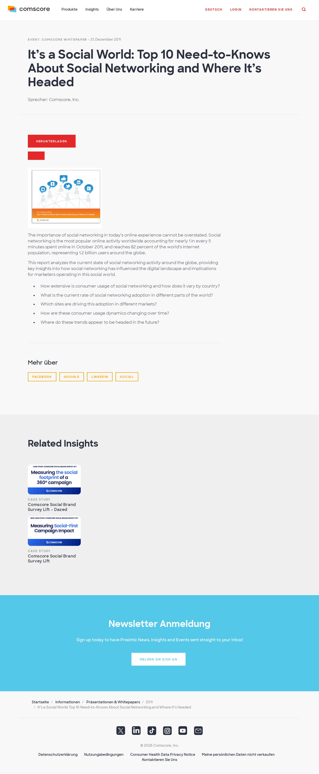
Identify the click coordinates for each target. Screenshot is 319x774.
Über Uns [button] (114, 9)
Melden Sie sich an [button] (158, 659)
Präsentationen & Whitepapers (113, 702)
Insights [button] (92, 9)
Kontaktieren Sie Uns (159, 759)
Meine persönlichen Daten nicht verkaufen (238, 754)
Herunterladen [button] (51, 141)
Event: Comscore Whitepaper (57, 39)
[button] (213, 12)
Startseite (40, 702)
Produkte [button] (70, 9)
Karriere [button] (137, 9)
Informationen (67, 702)
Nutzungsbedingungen (104, 754)
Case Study (39, 499)
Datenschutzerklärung (58, 754)
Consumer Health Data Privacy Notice (162, 754)
